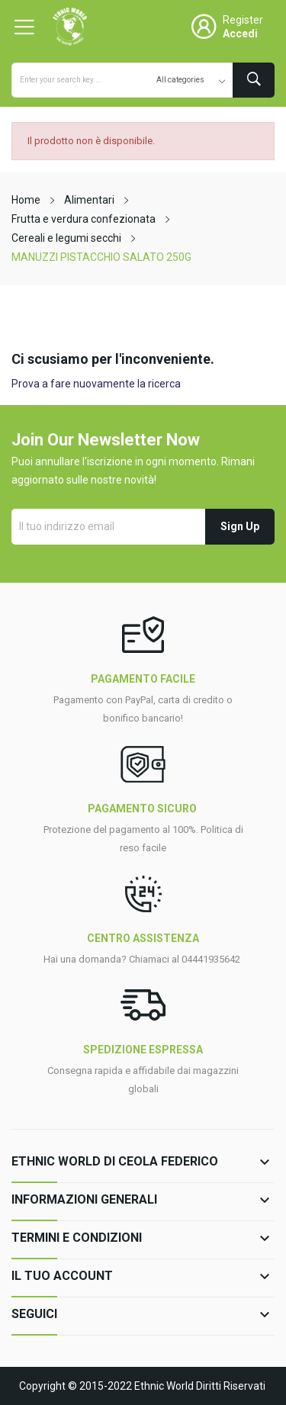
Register (243, 20)
